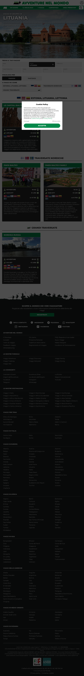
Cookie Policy (35, 118)
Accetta (42, 126)
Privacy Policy (47, 118)
